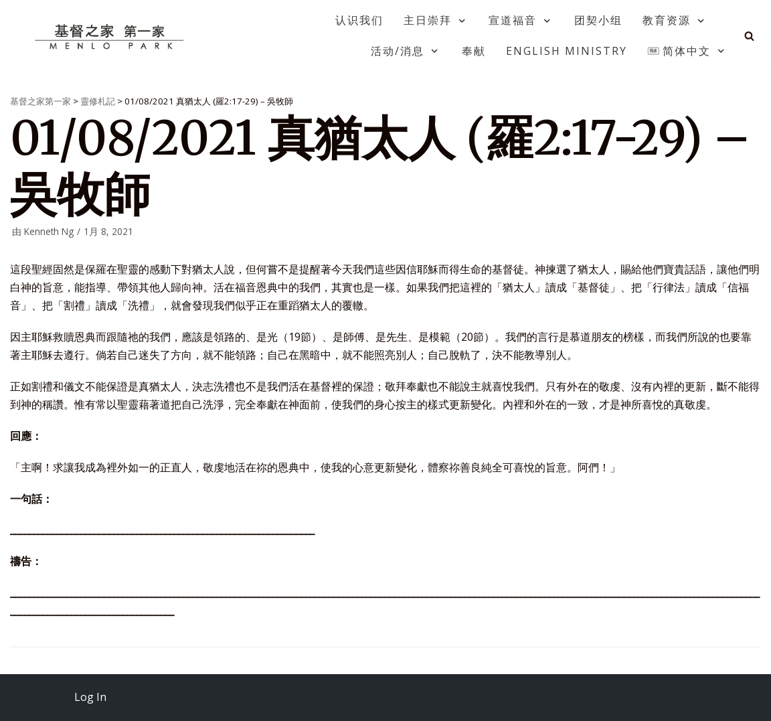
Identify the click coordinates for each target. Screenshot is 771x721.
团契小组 (598, 20)
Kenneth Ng (49, 231)
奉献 (474, 51)
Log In (90, 697)
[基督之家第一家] (111, 36)
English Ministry (566, 51)
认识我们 (359, 20)
